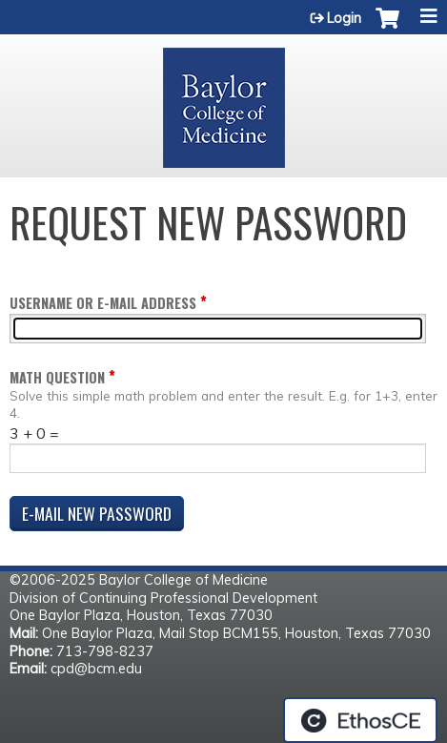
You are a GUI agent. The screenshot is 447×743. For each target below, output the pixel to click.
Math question (57, 377)
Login (344, 18)
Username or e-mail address (103, 303)
